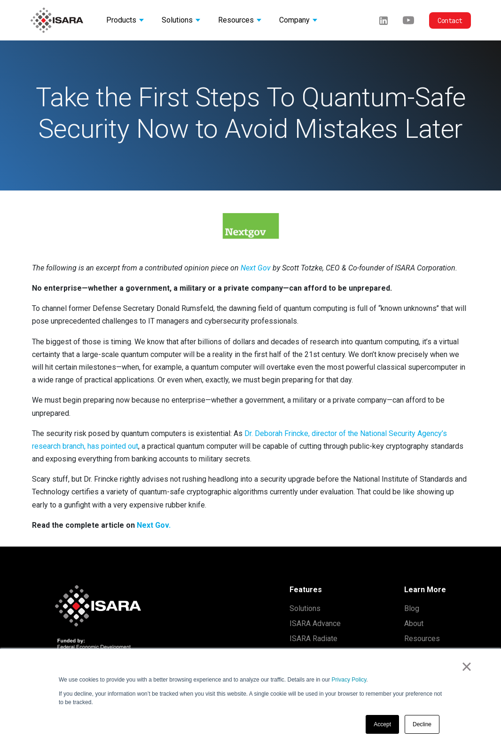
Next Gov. (154, 525)
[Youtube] (408, 20)
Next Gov (256, 267)
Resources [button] (236, 20)
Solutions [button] (177, 20)
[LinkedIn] (383, 20)
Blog (411, 608)
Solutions (305, 608)
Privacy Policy (349, 679)
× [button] (466, 666)
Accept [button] (382, 724)
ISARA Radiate (313, 638)
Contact (450, 20)
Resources (422, 638)
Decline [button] (422, 724)
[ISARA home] (57, 20)
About (413, 623)
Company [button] (294, 20)
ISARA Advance (315, 623)
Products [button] (121, 20)
